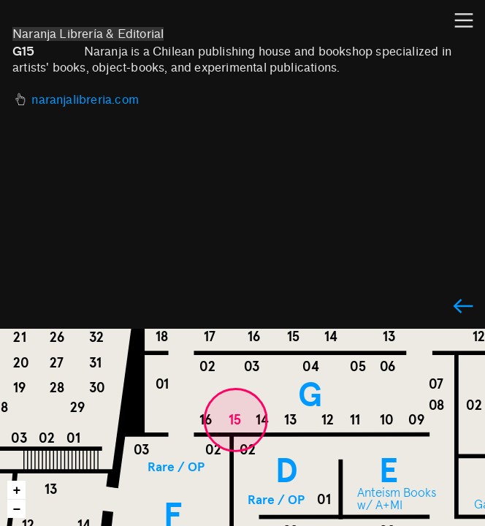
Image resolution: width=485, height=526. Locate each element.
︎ (463, 20)
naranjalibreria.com (85, 100)
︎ (463, 307)
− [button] (17, 509)
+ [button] (17, 490)
